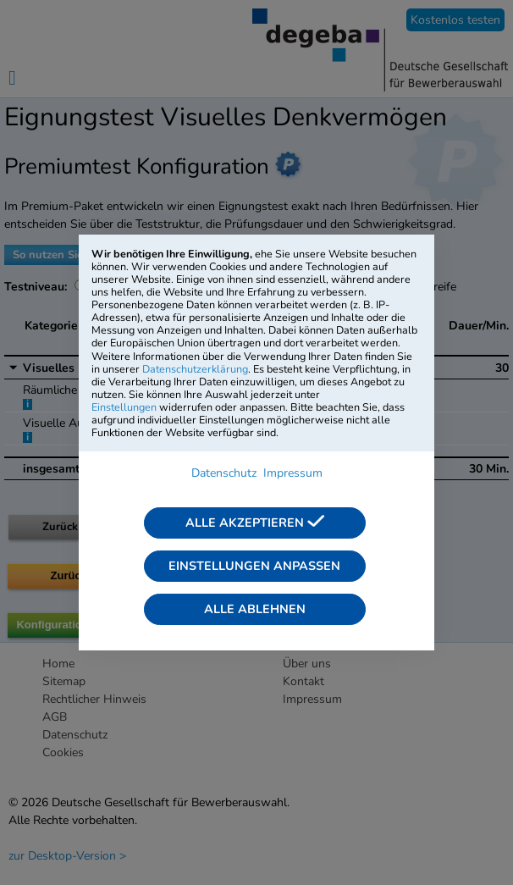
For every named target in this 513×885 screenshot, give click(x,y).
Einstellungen (124, 407)
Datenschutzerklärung (195, 369)
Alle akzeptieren (254, 522)
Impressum (293, 473)
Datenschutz (223, 473)
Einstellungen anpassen (254, 565)
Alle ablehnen (255, 608)
